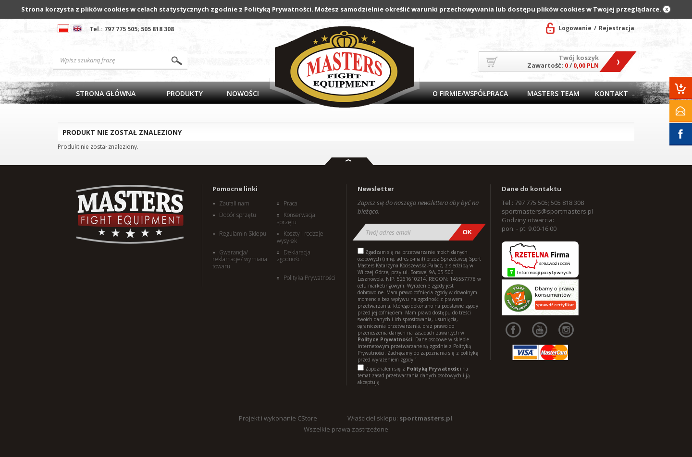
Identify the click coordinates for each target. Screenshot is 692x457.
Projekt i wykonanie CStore (278, 418)
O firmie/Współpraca (470, 93)
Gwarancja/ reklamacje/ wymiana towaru (239, 259)
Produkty (185, 93)
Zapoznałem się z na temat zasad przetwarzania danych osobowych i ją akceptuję (414, 375)
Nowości (243, 93)
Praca (290, 203)
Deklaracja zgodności (293, 256)
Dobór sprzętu (237, 215)
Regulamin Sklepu (242, 233)
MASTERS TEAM (553, 93)
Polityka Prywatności (309, 278)
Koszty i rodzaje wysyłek (300, 237)
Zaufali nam (234, 203)
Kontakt (611, 93)
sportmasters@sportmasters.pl (547, 211)
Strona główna (106, 93)
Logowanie (575, 28)
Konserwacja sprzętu (296, 219)
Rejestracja (616, 28)
